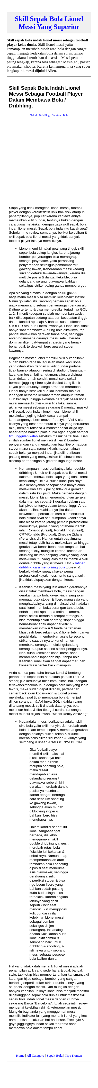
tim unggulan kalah (23, 436)
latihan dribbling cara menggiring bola (52, 565)
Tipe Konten (73, 1055)
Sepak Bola (55, 1055)
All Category (35, 1055)
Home (20, 1055)
